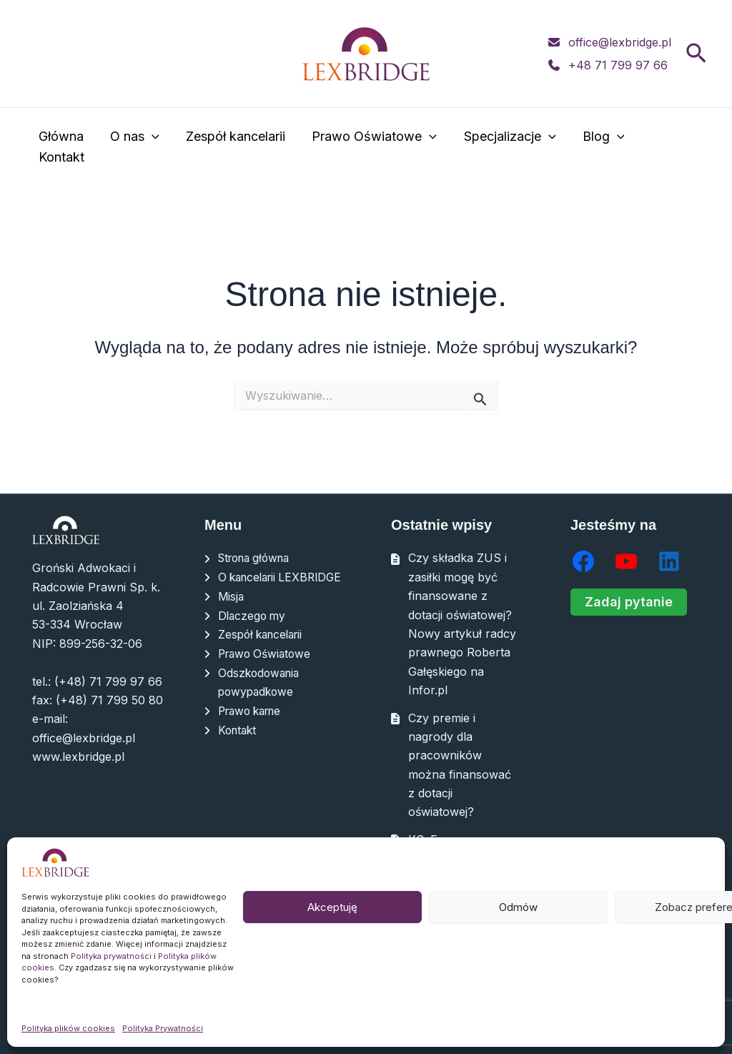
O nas (134, 147)
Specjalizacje (507, 147)
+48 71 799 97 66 (618, 65)
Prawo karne (253, 728)
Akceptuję (332, 907)
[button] (696, 54)
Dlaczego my (253, 633)
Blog (600, 147)
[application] (151, 147)
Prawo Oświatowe (372, 147)
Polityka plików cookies (68, 1028)
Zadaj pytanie (629, 601)
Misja (231, 615)
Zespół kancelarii (235, 146)
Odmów (518, 907)
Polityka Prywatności (162, 1028)
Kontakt (670, 146)
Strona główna (258, 558)
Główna (61, 146)
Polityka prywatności (111, 956)
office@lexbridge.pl (619, 42)
